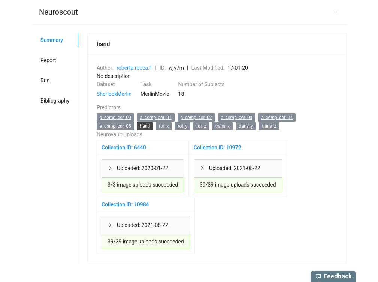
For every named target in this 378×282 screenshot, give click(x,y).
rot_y (182, 126)
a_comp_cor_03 (236, 117)
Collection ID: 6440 (124, 148)
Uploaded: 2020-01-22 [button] (138, 168)
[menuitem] (58, 12)
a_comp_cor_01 (156, 117)
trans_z (269, 126)
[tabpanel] (212, 148)
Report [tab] (48, 60)
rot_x (164, 126)
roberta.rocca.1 (134, 68)
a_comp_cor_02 (196, 117)
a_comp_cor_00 (115, 117)
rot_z (201, 126)
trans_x (222, 126)
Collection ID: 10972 (217, 148)
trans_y (246, 126)
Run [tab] (44, 81)
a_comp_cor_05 (115, 126)
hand (145, 126)
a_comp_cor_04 (277, 117)
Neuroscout (58, 11)
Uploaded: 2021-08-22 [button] (230, 168)
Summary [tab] (51, 40)
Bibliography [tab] (54, 101)
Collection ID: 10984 (125, 204)
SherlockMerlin (114, 94)
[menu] (189, 12)
